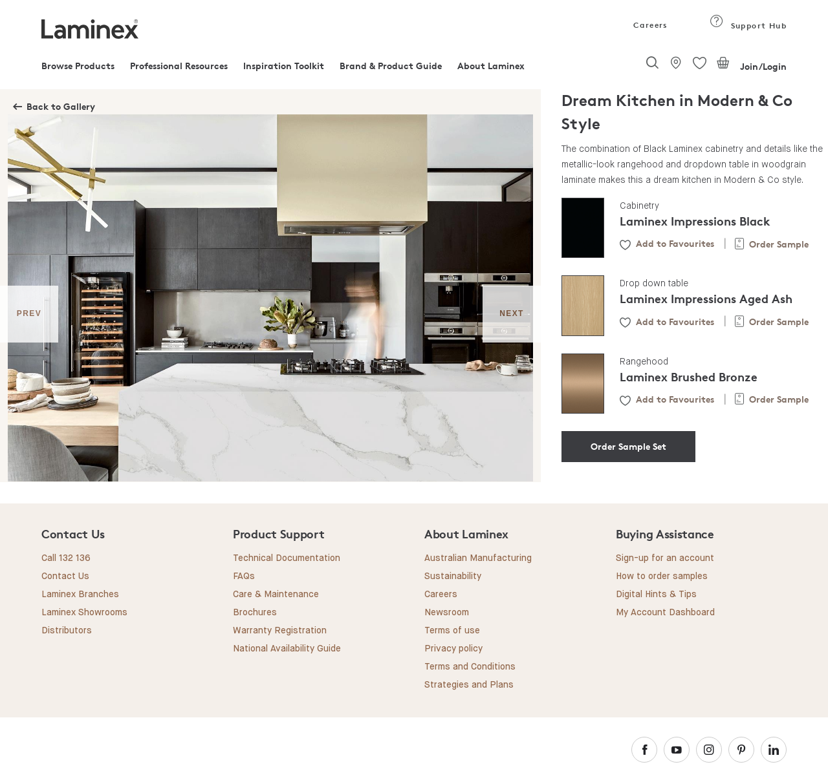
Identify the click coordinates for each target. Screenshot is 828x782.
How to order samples (662, 576)
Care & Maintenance (276, 594)
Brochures (255, 612)
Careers (649, 25)
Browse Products (77, 65)
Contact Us (65, 576)
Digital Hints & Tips (656, 594)
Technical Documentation (286, 558)
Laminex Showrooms (84, 612)
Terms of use (452, 630)
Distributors (66, 630)
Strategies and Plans (469, 685)
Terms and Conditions (470, 666)
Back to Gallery (61, 106)
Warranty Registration (280, 630)
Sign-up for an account (665, 558)
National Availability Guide (287, 648)
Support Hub (748, 25)
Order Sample (779, 243)
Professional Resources (179, 65)
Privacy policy (453, 648)
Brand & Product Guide (391, 65)
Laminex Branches (80, 594)
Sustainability (452, 576)
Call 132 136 (66, 558)
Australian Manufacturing (478, 558)
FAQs (244, 576)
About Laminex (491, 65)
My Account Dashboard (665, 612)
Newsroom (446, 612)
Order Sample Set (628, 446)
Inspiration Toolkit (283, 65)
